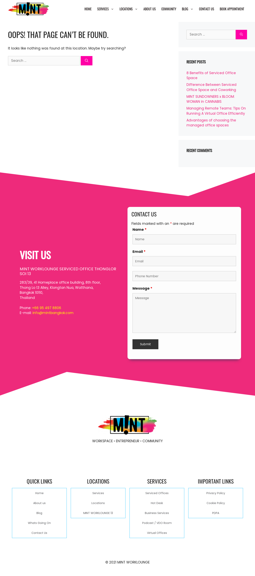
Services (107, 9)
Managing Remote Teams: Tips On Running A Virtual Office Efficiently (216, 111)
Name (139, 229)
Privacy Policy (215, 493)
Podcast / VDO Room (157, 523)
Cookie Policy (216, 503)
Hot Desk (157, 503)
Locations (130, 9)
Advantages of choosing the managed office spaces (211, 123)
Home (88, 9)
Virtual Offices (157, 533)
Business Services (157, 513)
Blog (189, 9)
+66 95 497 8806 (46, 307)
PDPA (215, 513)
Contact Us (206, 9)
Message (142, 288)
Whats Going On (39, 523)
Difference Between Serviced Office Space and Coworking (211, 87)
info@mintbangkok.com (53, 312)
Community (168, 9)
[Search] (86, 61)
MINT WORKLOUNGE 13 (98, 513)
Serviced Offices (157, 493)
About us (149, 9)
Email (139, 251)
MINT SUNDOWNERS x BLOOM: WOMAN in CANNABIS (210, 99)
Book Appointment (232, 9)
